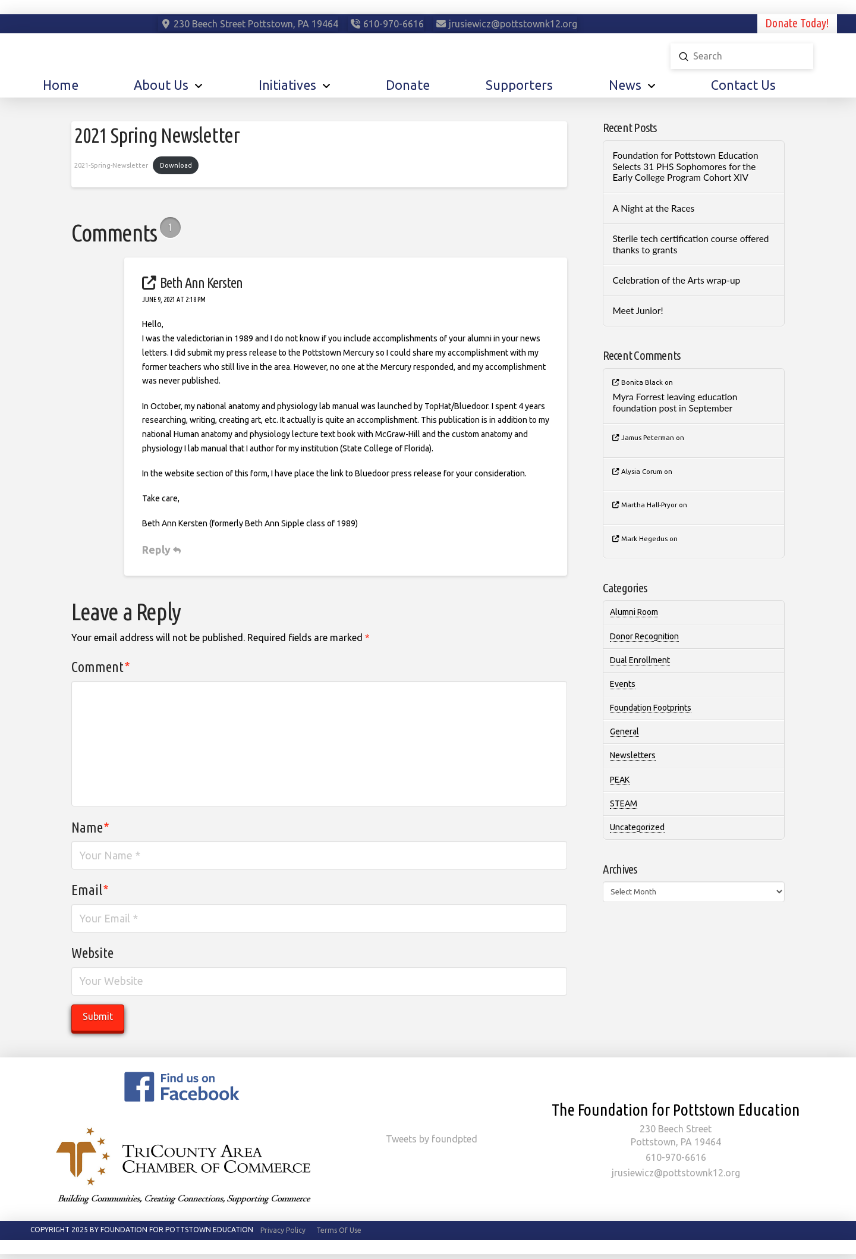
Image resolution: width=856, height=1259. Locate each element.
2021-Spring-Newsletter (111, 165)
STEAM (623, 803)
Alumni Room (634, 612)
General (624, 731)
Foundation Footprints (650, 707)
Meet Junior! (637, 310)
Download (176, 165)
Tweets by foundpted (431, 1139)
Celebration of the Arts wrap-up (676, 280)
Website (92, 953)
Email (90, 890)
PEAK (620, 779)
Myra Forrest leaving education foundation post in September (674, 402)
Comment (100, 667)
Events (622, 684)
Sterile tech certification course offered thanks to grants (690, 244)
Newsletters (633, 755)
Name (90, 828)
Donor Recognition (644, 636)
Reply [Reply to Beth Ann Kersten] (161, 549)
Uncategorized (637, 827)
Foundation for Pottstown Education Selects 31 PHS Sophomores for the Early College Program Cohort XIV (685, 166)
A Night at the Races (653, 208)
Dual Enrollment (640, 660)
